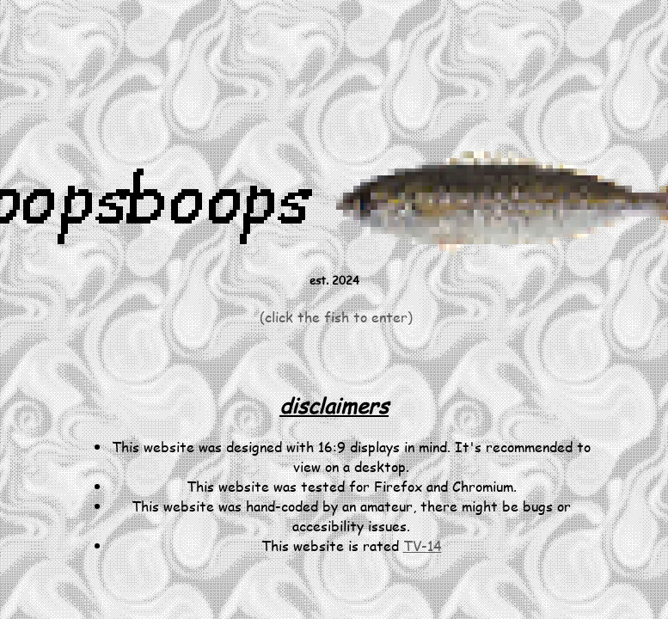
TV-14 (422, 545)
